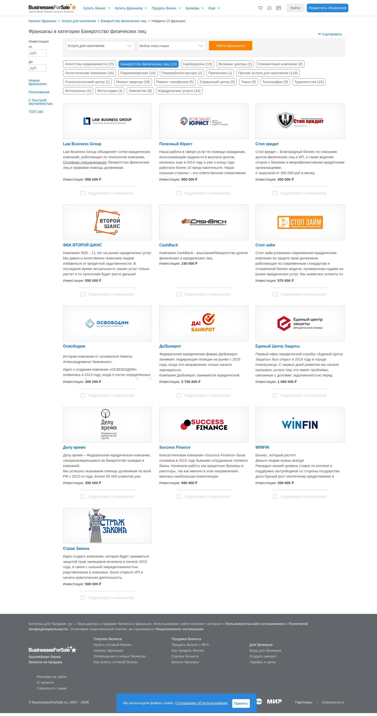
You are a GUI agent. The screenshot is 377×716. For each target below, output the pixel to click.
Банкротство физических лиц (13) (148, 64)
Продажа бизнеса (186, 639)
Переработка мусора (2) (182, 73)
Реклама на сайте (52, 677)
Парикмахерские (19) (138, 73)
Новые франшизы (38, 82)
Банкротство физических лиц (123, 21)
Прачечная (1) (220, 73)
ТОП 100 (36, 112)
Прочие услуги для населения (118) (268, 73)
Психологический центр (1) (87, 82)
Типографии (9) (275, 82)
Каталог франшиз (42, 21)
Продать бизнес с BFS (190, 645)
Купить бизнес (94, 8)
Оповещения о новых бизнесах (120, 656)
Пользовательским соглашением (254, 624)
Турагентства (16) (309, 82)
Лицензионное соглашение (179, 629)
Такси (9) (248, 82)
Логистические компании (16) (89, 73)
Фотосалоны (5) (78, 91)
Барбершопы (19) (197, 64)
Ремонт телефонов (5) (175, 82)
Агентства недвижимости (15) (89, 64)
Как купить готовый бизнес (116, 662)
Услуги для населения (78, 21)
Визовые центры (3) (235, 64)
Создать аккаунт (263, 656)
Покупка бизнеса (108, 639)
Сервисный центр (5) (217, 82)
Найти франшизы (230, 46)
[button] (260, 8)
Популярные (39, 92)
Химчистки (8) (140, 91)
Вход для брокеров (266, 650)
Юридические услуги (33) (179, 91)
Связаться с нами (51, 688)
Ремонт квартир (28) (133, 82)
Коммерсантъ (333, 702)
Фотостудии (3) (109, 91)
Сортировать (330, 34)
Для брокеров (261, 645)
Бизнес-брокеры (185, 662)
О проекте (45, 682)
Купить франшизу (129, 8)
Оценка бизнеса (184, 656)
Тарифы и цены (263, 662)
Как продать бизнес (187, 650)
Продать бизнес (164, 8)
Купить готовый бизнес (113, 645)
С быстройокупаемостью (40, 101)
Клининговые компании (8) (280, 64)
